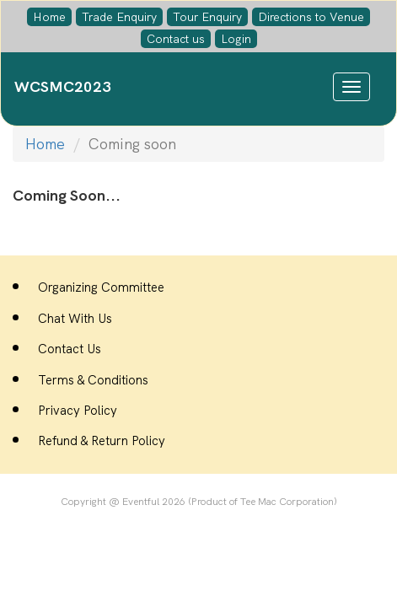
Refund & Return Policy (101, 440)
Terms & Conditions (93, 380)
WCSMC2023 (62, 86)
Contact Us (69, 349)
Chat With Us (75, 318)
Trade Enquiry (119, 16)
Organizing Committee (101, 287)
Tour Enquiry (207, 16)
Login (236, 38)
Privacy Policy (77, 410)
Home (49, 16)
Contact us (176, 38)
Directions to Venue (311, 16)
